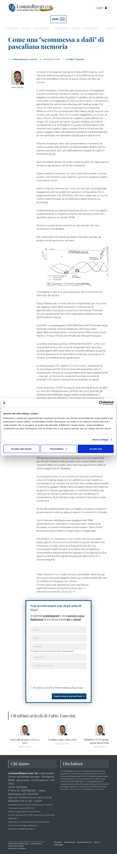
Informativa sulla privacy (18, 843)
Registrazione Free (84, 842)
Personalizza (58, 448)
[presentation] (53, 676)
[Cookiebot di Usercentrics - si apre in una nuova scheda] (101, 403)
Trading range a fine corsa (62, 739)
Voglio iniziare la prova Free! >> (69, 696)
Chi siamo (58, 842)
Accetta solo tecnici (21, 448)
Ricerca (97, 842)
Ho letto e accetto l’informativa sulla (57, 687)
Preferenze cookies (15, 846)
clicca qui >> (78, 588)
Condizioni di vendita (17, 848)
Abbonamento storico (25, 59)
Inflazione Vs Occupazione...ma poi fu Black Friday (100, 741)
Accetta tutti (95, 448)
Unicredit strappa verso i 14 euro (24, 741)
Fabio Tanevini (76, 59)
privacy (79, 687)
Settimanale (58, 844)
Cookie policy (36, 843)
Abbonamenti (69, 842)
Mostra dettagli (100, 439)
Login (101, 7)
